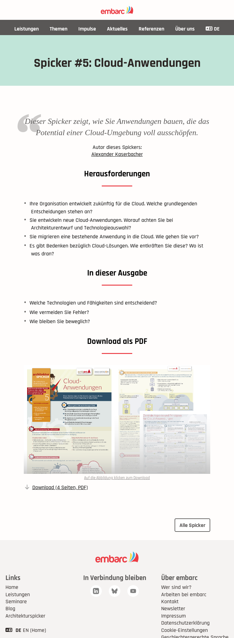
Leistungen (26, 28)
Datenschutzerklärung (185, 622)
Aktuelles (117, 28)
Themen (58, 28)
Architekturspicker (25, 615)
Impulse (87, 28)
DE (213, 28)
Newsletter (173, 608)
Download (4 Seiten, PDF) (60, 487)
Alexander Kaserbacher (117, 154)
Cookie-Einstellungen (184, 630)
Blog (10, 608)
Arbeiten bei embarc (183, 594)
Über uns (185, 28)
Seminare (16, 601)
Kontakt (170, 601)
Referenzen (151, 28)
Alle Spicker (192, 525)
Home (11, 587)
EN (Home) (34, 630)
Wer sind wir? (176, 587)
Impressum (173, 615)
